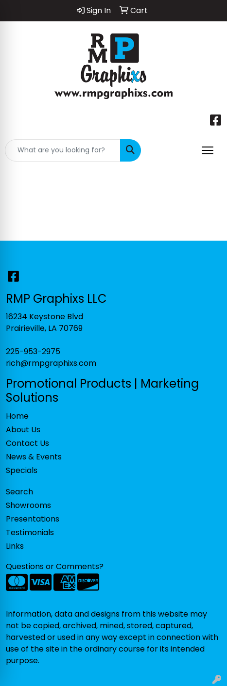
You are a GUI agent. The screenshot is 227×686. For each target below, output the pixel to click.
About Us (23, 429)
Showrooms (28, 505)
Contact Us (27, 443)
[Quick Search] (63, 150)
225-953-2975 (33, 351)
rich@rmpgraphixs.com (51, 363)
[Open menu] (207, 150)
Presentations (32, 518)
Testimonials (30, 532)
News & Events (34, 456)
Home (17, 416)
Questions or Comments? (55, 566)
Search (19, 491)
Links (15, 546)
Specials (21, 470)
